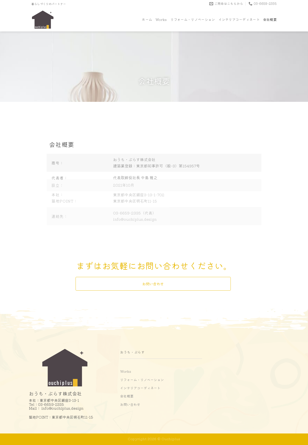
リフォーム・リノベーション (192, 19)
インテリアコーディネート (238, 19)
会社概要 (270, 19)
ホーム (147, 19)
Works (161, 19)
